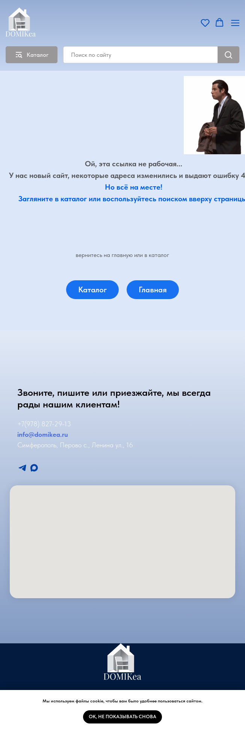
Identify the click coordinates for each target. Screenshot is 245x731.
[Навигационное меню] (235, 23)
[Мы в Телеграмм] (22, 468)
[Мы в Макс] (34, 468)
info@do (29, 434)
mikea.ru (55, 434)
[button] (205, 22)
